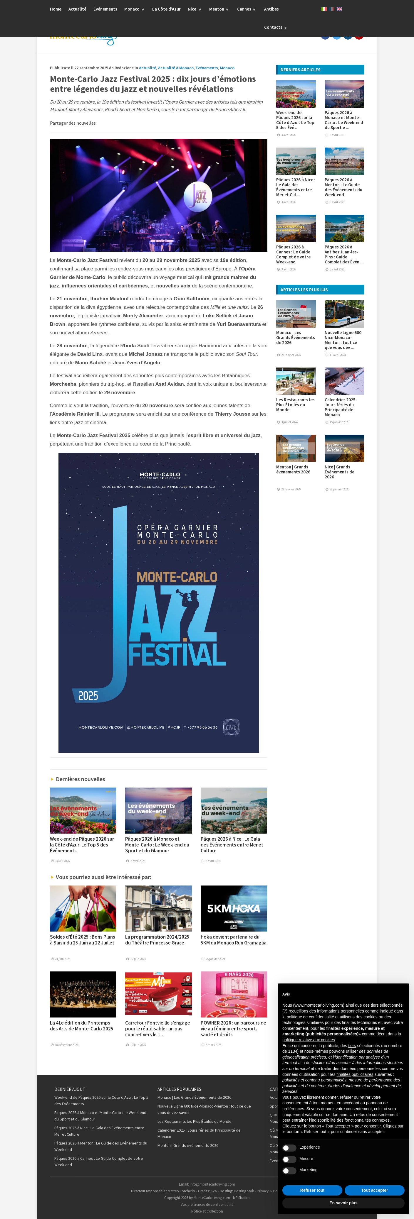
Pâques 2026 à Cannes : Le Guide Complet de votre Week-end (293, 254)
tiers (352, 1045)
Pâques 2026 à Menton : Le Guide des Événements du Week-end (343, 187)
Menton (219, 9)
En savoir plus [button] (343, 1203)
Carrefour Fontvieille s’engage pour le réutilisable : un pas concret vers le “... (157, 1029)
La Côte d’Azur (166, 9)
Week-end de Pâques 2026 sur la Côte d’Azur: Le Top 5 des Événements (82, 845)
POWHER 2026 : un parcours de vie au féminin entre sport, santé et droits (233, 1029)
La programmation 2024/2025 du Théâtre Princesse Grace (157, 940)
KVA (214, 1190)
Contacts (276, 27)
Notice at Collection (207, 1211)
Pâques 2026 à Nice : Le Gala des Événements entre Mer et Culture (232, 845)
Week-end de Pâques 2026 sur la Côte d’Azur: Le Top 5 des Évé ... (295, 120)
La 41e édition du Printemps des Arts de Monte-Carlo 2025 (81, 1026)
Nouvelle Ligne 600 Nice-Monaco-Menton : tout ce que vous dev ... (343, 340)
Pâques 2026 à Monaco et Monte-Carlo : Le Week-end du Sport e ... (344, 120)
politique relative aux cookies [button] (308, 1039)
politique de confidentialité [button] (310, 1017)
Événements (105, 9)
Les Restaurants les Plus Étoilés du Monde (295, 404)
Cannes (247, 9)
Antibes (271, 9)
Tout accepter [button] (374, 1190)
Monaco (134, 9)
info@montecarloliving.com (212, 1184)
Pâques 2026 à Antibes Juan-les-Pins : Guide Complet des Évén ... (344, 254)
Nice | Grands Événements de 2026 (339, 472)
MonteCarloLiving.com (212, 1197)
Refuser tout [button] (312, 1190)
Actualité (77, 9)
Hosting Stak (244, 1190)
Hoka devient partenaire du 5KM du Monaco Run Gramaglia (233, 940)
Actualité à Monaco (176, 67)
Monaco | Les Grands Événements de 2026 (295, 337)
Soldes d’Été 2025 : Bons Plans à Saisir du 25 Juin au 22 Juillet (82, 940)
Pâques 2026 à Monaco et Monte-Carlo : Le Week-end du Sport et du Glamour (157, 845)
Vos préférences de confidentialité (207, 1204)
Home (55, 9)
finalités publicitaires (354, 1074)
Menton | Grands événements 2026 (293, 469)
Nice (195, 9)
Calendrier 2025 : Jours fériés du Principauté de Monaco (341, 407)
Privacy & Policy (270, 1190)
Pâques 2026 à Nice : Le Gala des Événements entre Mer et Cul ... (295, 187)
